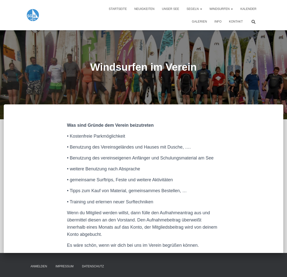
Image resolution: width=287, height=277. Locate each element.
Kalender (248, 9)
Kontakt (236, 21)
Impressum (65, 266)
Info (218, 21)
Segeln (194, 9)
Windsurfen (221, 9)
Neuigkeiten (144, 9)
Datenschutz (93, 266)
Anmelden (39, 266)
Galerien (199, 21)
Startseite (118, 9)
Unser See (170, 9)
